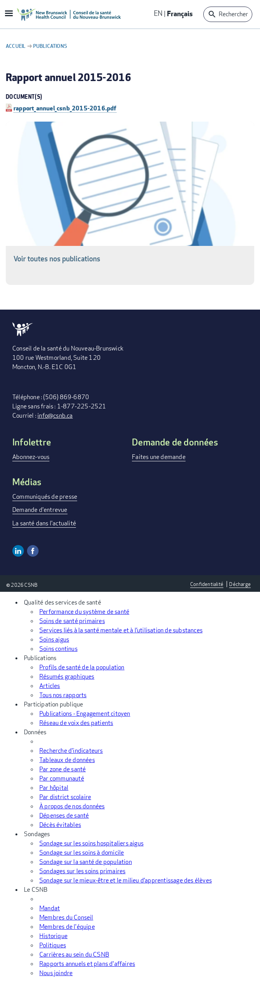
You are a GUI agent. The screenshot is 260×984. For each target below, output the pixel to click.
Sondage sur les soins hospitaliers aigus (91, 843)
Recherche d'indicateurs (71, 751)
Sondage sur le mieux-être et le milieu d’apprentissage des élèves (125, 880)
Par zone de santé (62, 769)
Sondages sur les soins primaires (82, 871)
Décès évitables (60, 825)
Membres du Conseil (66, 917)
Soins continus (58, 649)
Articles (49, 686)
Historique (53, 936)
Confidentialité (206, 584)
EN (158, 13)
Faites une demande (159, 457)
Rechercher (233, 14)
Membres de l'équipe (67, 927)
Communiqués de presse (44, 497)
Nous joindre (56, 973)
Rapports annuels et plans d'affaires (87, 964)
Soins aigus (54, 639)
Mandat (49, 908)
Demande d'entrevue (40, 510)
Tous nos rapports (62, 695)
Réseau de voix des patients (76, 723)
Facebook (33, 551)
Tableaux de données (67, 760)
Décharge (240, 584)
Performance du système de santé (84, 612)
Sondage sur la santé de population (85, 862)
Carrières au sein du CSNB (74, 954)
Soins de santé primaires (72, 621)
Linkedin (18, 551)
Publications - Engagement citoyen (84, 714)
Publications (50, 45)
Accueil (15, 45)
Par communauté (61, 778)
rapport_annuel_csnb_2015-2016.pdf (65, 107)
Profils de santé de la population (82, 667)
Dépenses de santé (64, 815)
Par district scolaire (65, 797)
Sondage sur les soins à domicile (81, 853)
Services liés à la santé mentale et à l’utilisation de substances (121, 630)
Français (179, 13)
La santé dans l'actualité (44, 523)
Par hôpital (53, 788)
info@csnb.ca (55, 416)
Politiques (52, 945)
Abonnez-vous (30, 457)
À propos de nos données (72, 806)
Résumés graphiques (67, 676)
